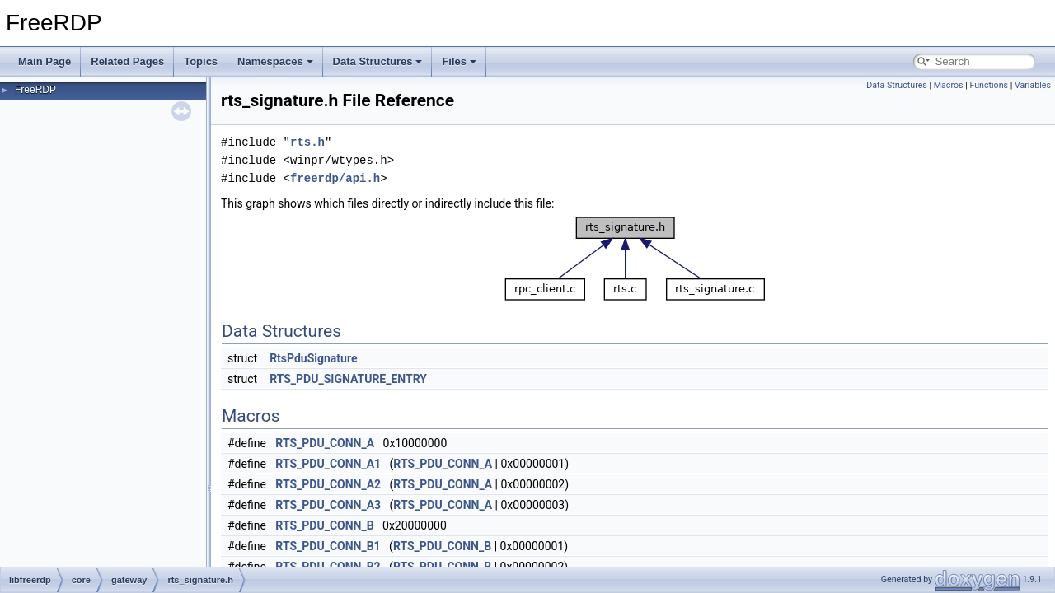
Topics (201, 61)
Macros (949, 85)
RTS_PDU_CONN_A (324, 443)
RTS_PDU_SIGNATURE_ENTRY (348, 378)
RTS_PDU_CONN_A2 (328, 484)
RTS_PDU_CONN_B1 (327, 546)
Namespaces (275, 61)
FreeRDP (35, 90)
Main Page (44, 61)
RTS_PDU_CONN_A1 (328, 463)
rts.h (307, 142)
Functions (988, 85)
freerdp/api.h (335, 178)
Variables (1033, 85)
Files (459, 61)
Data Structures (378, 61)
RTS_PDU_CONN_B (324, 525)
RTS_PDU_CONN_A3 (328, 504)
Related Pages (127, 61)
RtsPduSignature (313, 358)
